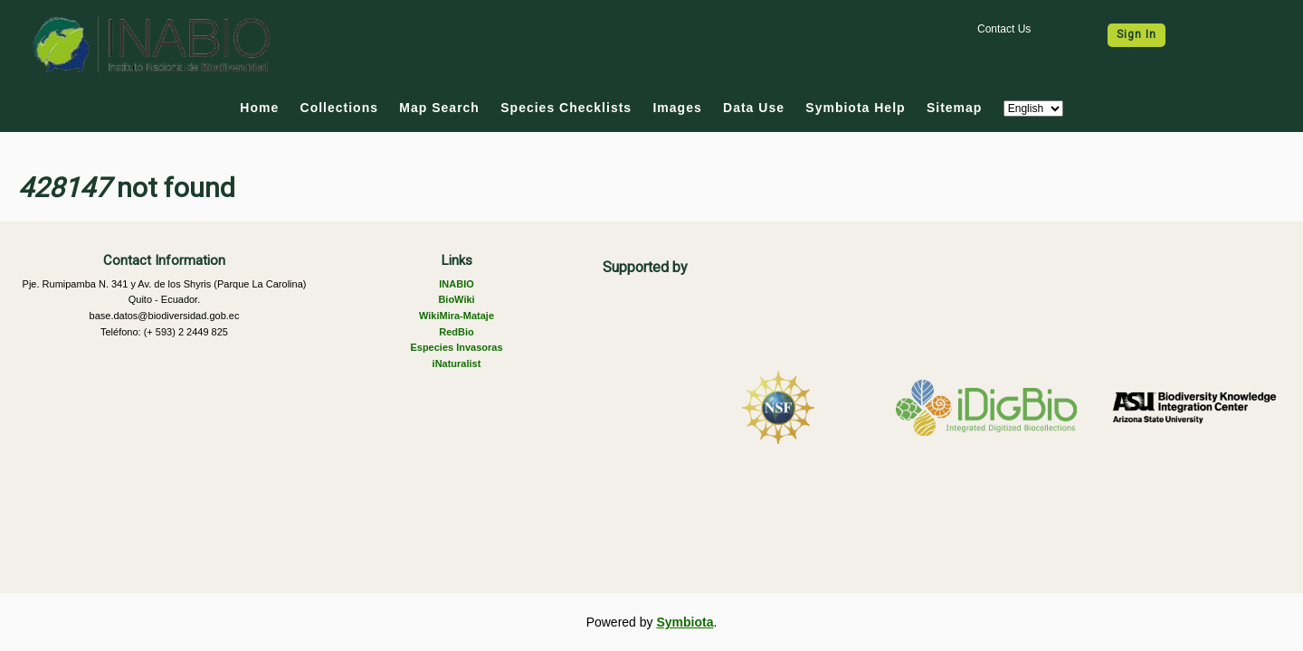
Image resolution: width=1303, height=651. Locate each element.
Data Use (754, 107)
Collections (339, 107)
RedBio (456, 331)
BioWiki (456, 299)
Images (676, 107)
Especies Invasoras (456, 347)
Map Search (439, 107)
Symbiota (684, 622)
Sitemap (954, 107)
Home (259, 107)
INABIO (456, 283)
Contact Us (1004, 29)
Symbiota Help (855, 107)
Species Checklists (566, 107)
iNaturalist (457, 363)
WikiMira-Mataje (456, 315)
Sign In (1136, 34)
